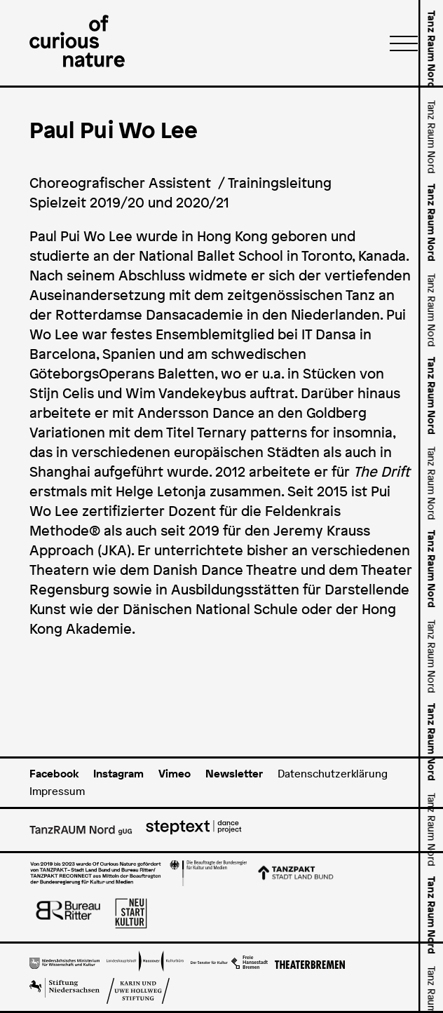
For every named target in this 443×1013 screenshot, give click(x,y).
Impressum (57, 791)
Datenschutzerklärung (333, 773)
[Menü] (400, 42)
